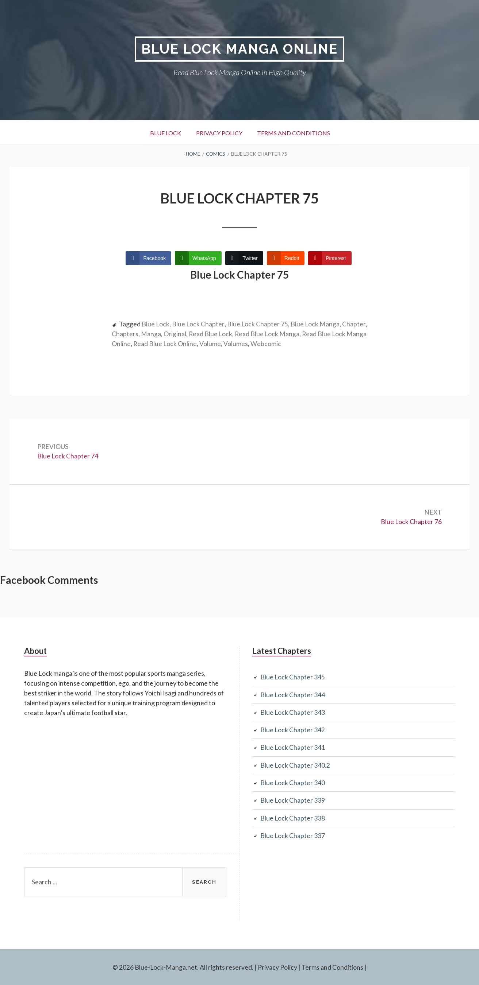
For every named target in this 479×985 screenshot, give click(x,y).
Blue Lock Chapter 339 (292, 800)
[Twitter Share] (244, 258)
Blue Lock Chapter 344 (292, 695)
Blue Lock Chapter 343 (292, 713)
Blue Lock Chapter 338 (292, 818)
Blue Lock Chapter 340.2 (295, 765)
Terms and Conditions (296, 132)
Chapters (151, 334)
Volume (247, 344)
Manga (177, 334)
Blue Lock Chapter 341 (292, 748)
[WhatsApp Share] (198, 258)
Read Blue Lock (237, 334)
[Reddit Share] (285, 258)
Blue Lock (161, 132)
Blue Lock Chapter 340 (292, 783)
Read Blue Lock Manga (294, 334)
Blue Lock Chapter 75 (258, 324)
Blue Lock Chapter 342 (292, 730)
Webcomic (302, 344)
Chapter (123, 334)
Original (200, 334)
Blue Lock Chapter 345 (292, 678)
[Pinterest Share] (329, 258)
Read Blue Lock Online (201, 344)
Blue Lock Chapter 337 (292, 835)
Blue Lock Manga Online (239, 49)
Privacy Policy (218, 132)
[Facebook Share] (148, 258)
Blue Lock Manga (316, 324)
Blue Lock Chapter (198, 324)
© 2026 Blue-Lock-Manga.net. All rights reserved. (183, 967)
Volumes (272, 344)
